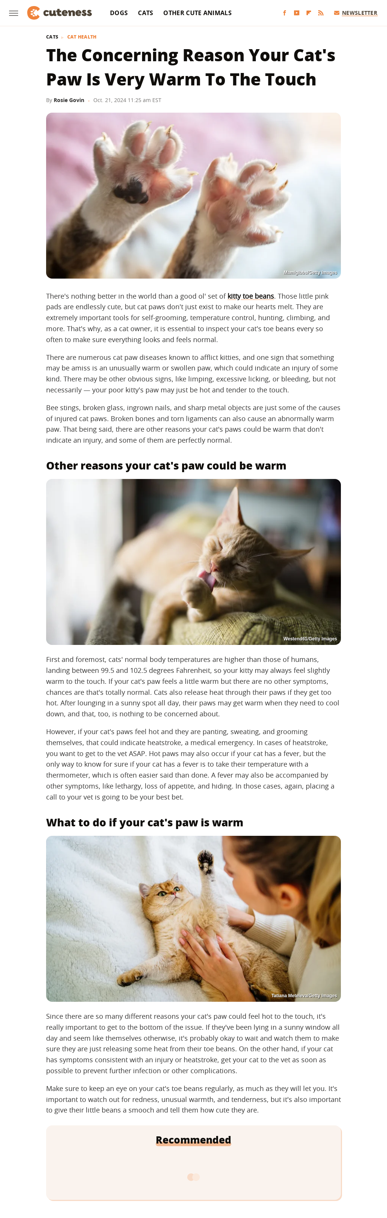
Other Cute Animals (197, 13)
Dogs (119, 13)
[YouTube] (297, 13)
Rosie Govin (69, 100)
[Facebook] (284, 13)
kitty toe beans (251, 296)
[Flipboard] (309, 13)
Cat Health (82, 37)
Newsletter (356, 12)
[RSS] (321, 13)
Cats (145, 13)
